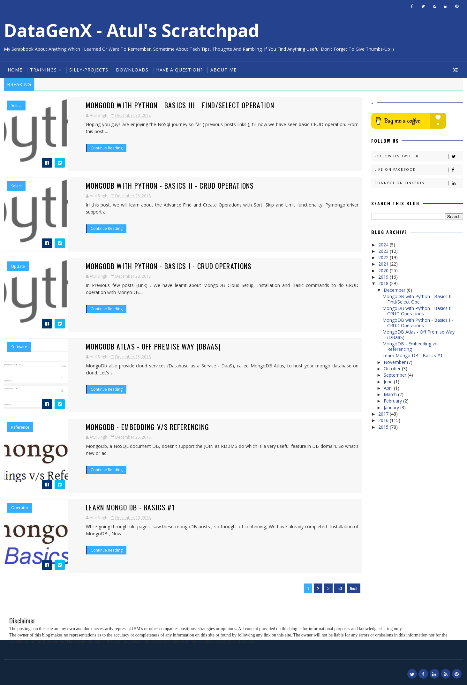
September (396, 375)
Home (15, 70)
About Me (223, 70)
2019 (384, 277)
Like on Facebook (418, 169)
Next (353, 588)
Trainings (43, 70)
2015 (384, 427)
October (393, 368)
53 (339, 588)
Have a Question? (179, 70)
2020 (384, 270)
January (392, 407)
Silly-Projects (88, 70)
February (393, 401)
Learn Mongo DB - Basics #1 (130, 507)
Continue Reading (107, 148)
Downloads (132, 70)
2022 (384, 257)
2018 (384, 283)
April (389, 388)
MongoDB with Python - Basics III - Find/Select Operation (180, 105)
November (395, 362)
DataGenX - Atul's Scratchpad (131, 30)
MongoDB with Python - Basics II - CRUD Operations (170, 185)
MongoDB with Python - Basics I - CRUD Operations (169, 266)
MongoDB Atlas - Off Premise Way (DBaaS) (154, 346)
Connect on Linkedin (418, 183)
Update (18, 266)
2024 (384, 245)
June (389, 382)
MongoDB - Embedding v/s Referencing (148, 427)
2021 (384, 264)
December (395, 290)
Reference (20, 427)
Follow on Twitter (418, 156)
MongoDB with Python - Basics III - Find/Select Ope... (419, 299)
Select (16, 105)
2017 (384, 414)
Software (19, 347)
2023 (384, 251)
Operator (19, 507)
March (391, 394)
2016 (384, 420)
